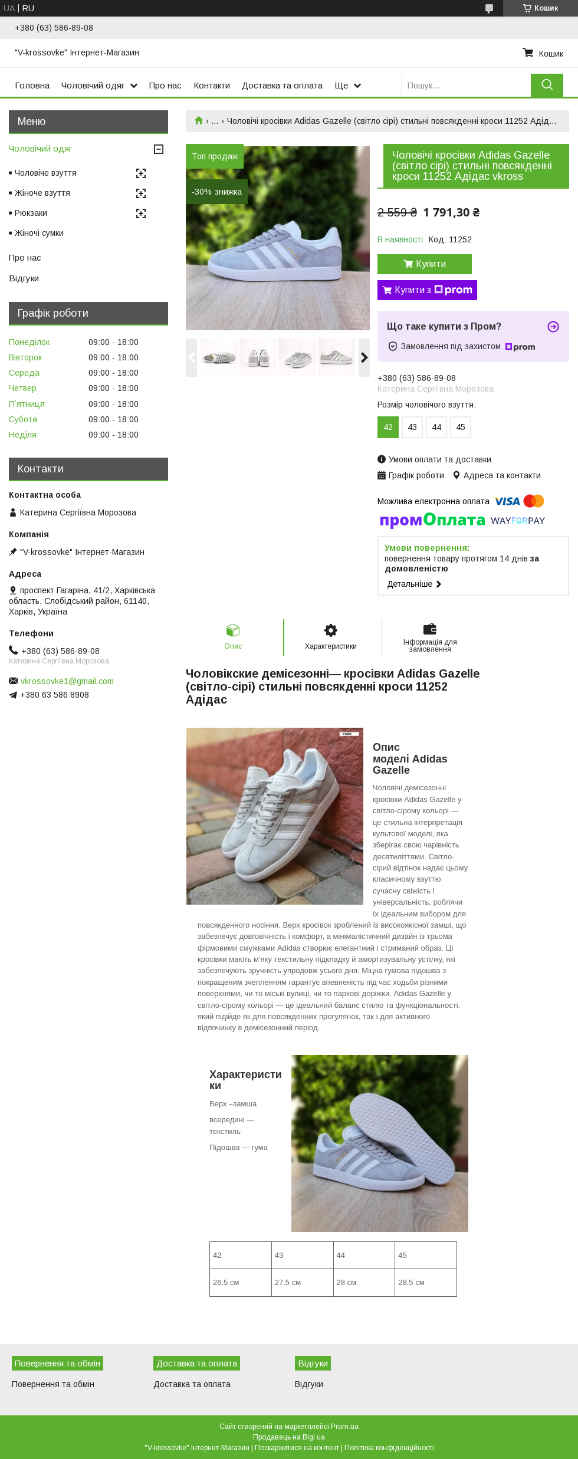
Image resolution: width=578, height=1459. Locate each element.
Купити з (433, 290)
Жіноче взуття (42, 193)
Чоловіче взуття (46, 173)
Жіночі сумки (39, 233)
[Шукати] (547, 85)
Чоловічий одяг (92, 85)
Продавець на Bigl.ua (289, 1437)
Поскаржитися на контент (297, 1448)
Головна (32, 85)
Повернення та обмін (53, 1384)
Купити (431, 264)
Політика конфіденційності (389, 1448)
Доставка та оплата (282, 85)
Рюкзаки (31, 213)
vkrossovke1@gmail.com (67, 681)
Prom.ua (345, 1426)
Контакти (211, 85)
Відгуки (24, 278)
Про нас (165, 85)
